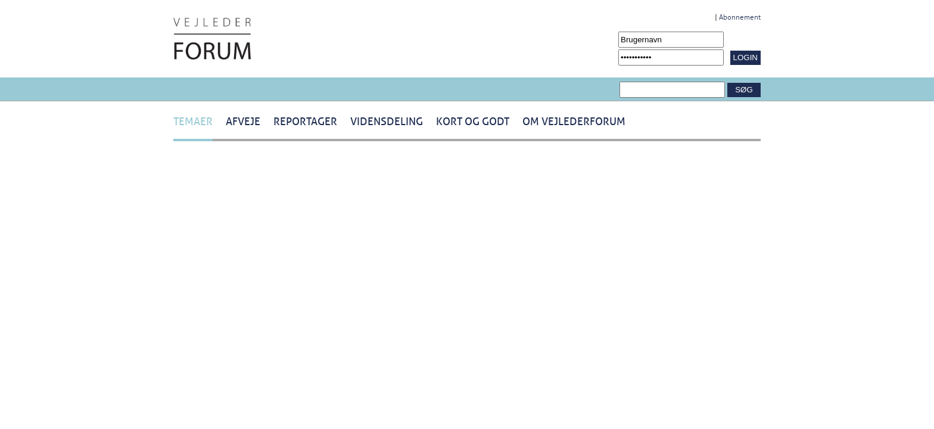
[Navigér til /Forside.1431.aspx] (212, 38)
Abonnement (740, 17)
